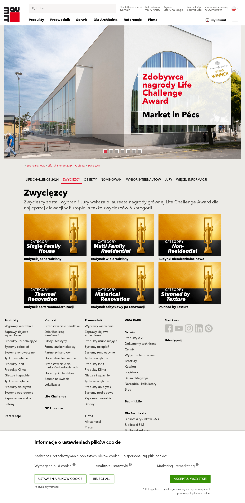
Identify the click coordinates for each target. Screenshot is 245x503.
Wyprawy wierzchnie (19, 326)
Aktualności (93, 421)
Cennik (129, 349)
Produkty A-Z (134, 338)
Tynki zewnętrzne (16, 358)
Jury (168, 179)
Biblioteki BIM (134, 424)
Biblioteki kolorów (137, 430)
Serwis (130, 332)
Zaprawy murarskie (18, 398)
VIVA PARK (133, 320)
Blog (128, 389)
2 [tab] (110, 150)
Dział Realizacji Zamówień (55, 333)
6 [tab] (133, 150)
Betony (9, 404)
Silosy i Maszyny (56, 341)
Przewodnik (94, 320)
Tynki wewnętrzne (17, 381)
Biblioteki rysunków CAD (142, 419)
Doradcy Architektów (59, 373)
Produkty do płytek (18, 387)
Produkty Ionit (14, 364)
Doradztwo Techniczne (60, 358)
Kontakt (50, 320)
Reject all (101, 479)
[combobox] (72, 8)
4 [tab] (121, 150)
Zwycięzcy (71, 179)
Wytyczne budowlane (140, 355)
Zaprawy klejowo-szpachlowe (17, 333)
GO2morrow (54, 408)
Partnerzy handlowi (58, 352)
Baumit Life (133, 401)
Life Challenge (55, 396)
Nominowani (111, 179)
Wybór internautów (143, 179)
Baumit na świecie (57, 379)
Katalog (130, 366)
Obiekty (90, 179)
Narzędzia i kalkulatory (140, 384)
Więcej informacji (191, 179)
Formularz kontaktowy (60, 346)
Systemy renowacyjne (20, 352)
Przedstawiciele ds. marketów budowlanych (61, 365)
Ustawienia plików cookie (60, 479)
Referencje (13, 416)
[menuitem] (130, 8)
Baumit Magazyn (136, 378)
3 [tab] (116, 150)
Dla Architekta (135, 413)
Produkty (11, 320)
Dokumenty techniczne (140, 343)
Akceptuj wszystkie (190, 479)
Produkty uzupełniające (21, 341)
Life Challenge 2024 (42, 179)
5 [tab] (127, 150)
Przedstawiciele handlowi (62, 326)
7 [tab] (139, 150)
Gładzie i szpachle (17, 375)
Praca (89, 427)
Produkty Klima (15, 369)
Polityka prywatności (46, 487)
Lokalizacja (52, 384)
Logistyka (131, 372)
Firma (89, 416)
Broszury (131, 361)
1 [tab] (104, 150)
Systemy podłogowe (19, 392)
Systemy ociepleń (17, 346)
